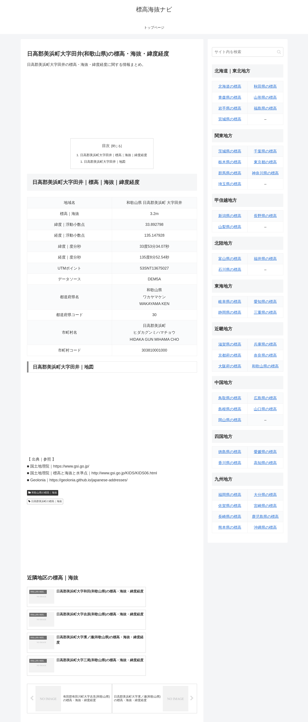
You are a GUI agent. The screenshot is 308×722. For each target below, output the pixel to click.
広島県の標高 (265, 398)
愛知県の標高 (265, 302)
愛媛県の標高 (265, 452)
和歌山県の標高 (265, 366)
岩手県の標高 (229, 108)
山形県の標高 (265, 97)
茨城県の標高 (229, 151)
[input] (247, 52)
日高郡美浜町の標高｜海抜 (45, 502)
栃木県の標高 (229, 162)
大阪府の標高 (229, 366)
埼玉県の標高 (229, 184)
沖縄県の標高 (265, 527)
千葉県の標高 (265, 151)
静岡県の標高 (229, 312)
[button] (279, 51)
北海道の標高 (229, 86)
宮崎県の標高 (265, 506)
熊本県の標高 (229, 527)
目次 (106, 146)
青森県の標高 (229, 97)
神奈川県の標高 (265, 173)
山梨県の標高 (229, 227)
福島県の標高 (265, 108)
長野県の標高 (265, 216)
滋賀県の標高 (229, 344)
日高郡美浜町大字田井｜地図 (104, 162)
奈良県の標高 (265, 355)
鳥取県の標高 (229, 398)
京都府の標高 (229, 355)
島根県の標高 (229, 409)
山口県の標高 (265, 409)
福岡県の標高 (229, 495)
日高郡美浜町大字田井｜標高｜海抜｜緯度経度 (113, 155)
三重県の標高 (265, 312)
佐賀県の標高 (229, 506)
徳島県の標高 (229, 452)
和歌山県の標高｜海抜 (42, 493)
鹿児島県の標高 (265, 516)
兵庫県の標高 (265, 344)
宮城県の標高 (229, 119)
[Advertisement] (112, 103)
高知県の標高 (265, 463)
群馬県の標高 (229, 173)
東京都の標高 (265, 162)
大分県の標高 (265, 495)
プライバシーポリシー (269, 709)
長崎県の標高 (229, 516)
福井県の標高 (265, 259)
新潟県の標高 (229, 216)
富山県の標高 (229, 259)
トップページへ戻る (236, 709)
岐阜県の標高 (229, 302)
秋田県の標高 (265, 86)
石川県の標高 (229, 269)
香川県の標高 (229, 463)
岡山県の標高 (229, 420)
